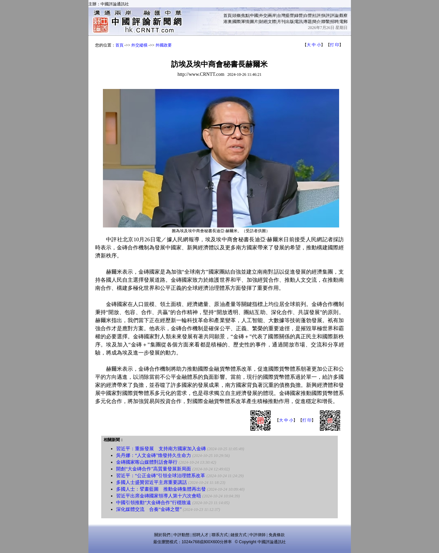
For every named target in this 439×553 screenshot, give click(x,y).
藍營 (290, 15)
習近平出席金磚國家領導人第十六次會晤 (158, 495)
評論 (334, 15)
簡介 (316, 21)
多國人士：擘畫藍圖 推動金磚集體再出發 (161, 489)
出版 (290, 21)
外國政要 (164, 45)
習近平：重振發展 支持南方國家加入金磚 (161, 448)
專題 (308, 21)
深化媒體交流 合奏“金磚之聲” (149, 509)
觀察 (343, 15)
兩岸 (272, 15)
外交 (263, 15)
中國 (254, 15)
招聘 (334, 21)
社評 (316, 15)
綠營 (299, 15)
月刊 (281, 21)
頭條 (236, 15)
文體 (272, 21)
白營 (308, 15)
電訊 (299, 21)
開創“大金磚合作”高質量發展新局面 (153, 468)
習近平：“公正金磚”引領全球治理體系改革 (160, 475)
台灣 (281, 15)
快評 (326, 15)
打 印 (334, 44)
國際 (236, 21)
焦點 (245, 15)
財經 (263, 21)
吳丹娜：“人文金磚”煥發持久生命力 (153, 455)
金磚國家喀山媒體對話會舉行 (146, 462)
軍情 (245, 21)
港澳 (227, 21)
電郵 (343, 21)
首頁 (227, 15)
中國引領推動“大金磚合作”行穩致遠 (153, 502)
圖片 (254, 21)
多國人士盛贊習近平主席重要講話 (151, 482)
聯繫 (326, 21)
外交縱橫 (139, 45)
